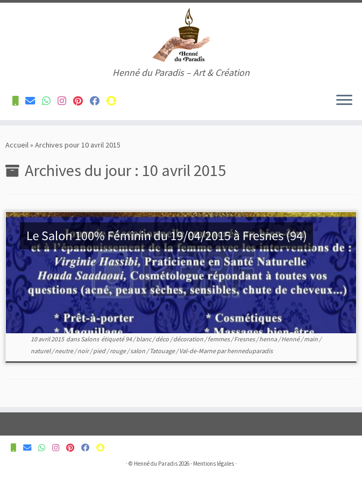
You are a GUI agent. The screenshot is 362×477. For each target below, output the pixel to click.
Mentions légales (213, 463)
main (311, 339)
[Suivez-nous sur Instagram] (65, 101)
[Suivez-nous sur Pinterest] (81, 101)
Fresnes (245, 339)
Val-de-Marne (198, 351)
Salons (90, 339)
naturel (41, 351)
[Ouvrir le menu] (344, 101)
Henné (291, 339)
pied (100, 351)
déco (162, 339)
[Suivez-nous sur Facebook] (98, 101)
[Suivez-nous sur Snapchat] (115, 101)
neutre (64, 351)
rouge (118, 351)
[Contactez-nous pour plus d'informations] (18, 101)
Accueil (17, 145)
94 (129, 339)
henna (268, 339)
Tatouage (163, 351)
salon (138, 351)
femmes (219, 339)
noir (83, 351)
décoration (188, 339)
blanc (144, 339)
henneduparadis (250, 351)
